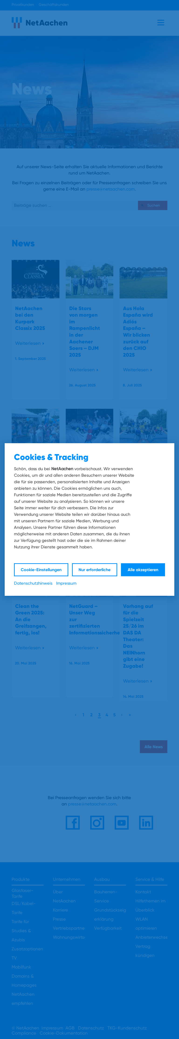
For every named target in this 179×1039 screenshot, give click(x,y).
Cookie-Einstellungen (41, 569)
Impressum (66, 583)
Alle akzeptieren (143, 569)
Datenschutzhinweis (33, 583)
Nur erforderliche (94, 569)
